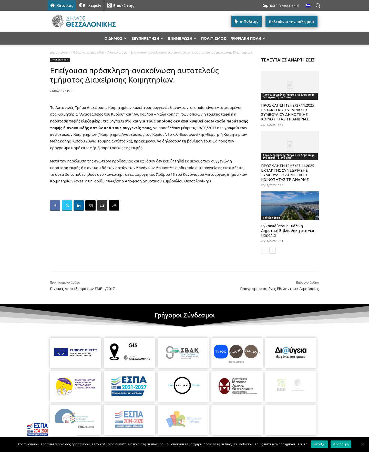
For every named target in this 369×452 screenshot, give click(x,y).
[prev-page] (264, 250)
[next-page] (272, 250)
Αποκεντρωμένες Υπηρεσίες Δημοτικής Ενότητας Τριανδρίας (288, 96)
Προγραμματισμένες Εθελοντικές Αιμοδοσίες (279, 288)
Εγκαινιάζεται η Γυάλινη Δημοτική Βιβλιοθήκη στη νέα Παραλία (287, 230)
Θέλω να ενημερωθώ (88, 52)
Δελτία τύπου (271, 218)
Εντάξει (319, 444)
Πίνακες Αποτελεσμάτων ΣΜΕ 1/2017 (82, 288)
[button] (317, 5)
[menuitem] (308, 6)
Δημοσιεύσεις (60, 52)
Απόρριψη (341, 444)
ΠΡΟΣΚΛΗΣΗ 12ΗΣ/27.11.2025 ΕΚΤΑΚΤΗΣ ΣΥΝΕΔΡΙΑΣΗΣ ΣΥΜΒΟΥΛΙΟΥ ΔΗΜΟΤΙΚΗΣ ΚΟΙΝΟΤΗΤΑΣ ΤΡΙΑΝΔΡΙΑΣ (287, 112)
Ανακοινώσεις (117, 52)
